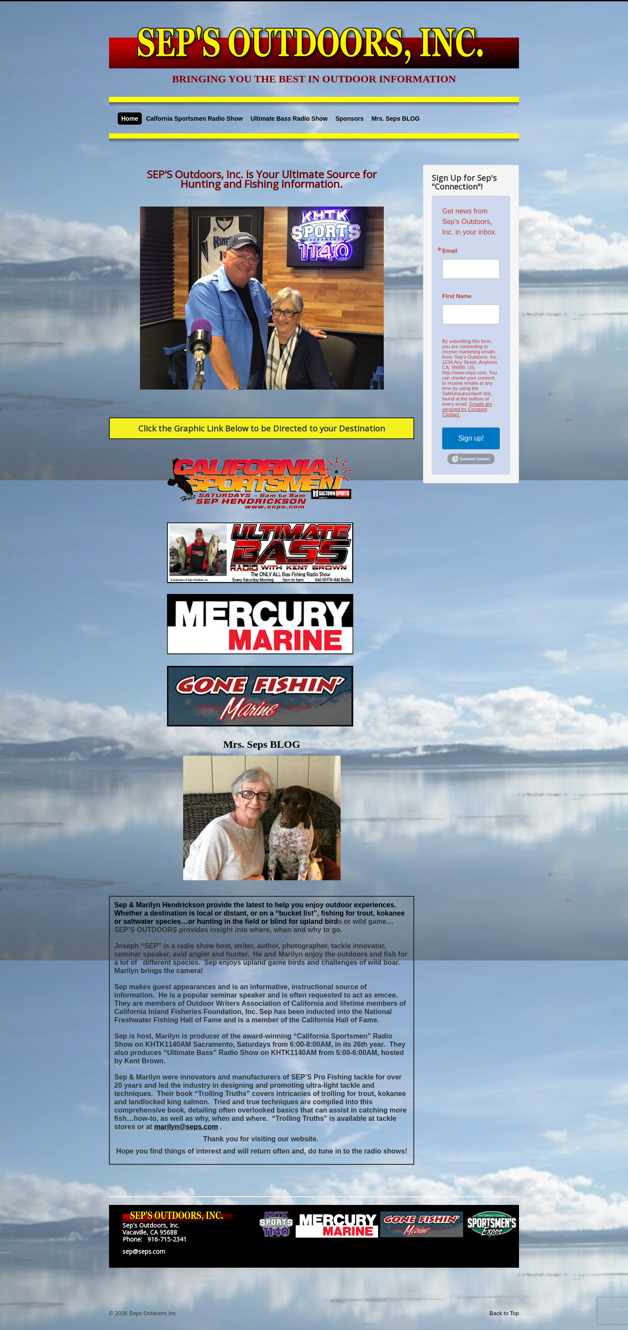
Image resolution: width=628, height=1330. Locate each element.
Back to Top (504, 1313)
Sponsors (349, 118)
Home (129, 118)
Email (449, 251)
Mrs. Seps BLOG (396, 118)
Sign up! (471, 438)
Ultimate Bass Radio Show (289, 118)
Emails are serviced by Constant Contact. (467, 409)
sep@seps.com (144, 1251)
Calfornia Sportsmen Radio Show (194, 118)
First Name (456, 296)
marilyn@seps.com (186, 1126)
